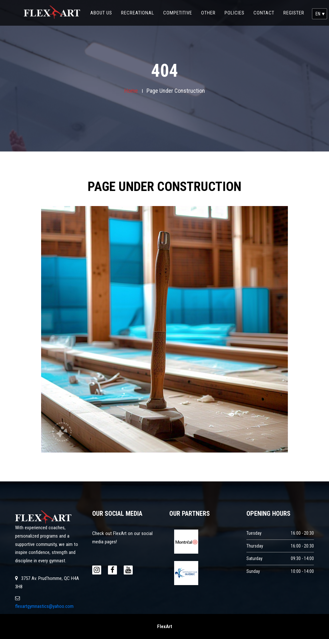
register (293, 13)
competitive (180, 8)
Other (210, 8)
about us (103, 8)
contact (266, 8)
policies (237, 8)
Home (131, 90)
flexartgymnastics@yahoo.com (44, 606)
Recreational (140, 8)
